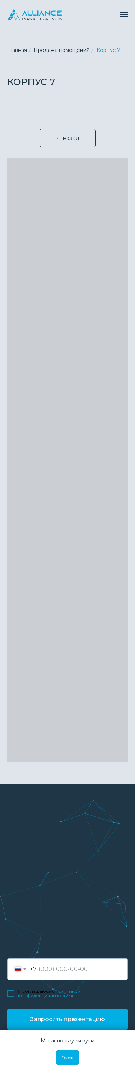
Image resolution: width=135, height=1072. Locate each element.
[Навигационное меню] (124, 14)
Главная (17, 50)
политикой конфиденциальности (49, 993)
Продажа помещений (61, 50)
